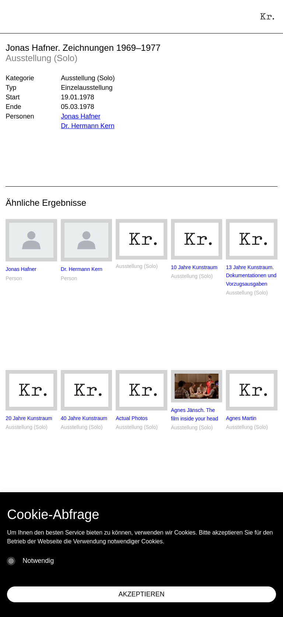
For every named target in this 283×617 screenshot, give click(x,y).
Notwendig (38, 560)
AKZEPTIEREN (141, 594)
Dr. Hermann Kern (87, 126)
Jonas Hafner (80, 116)
